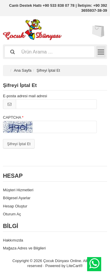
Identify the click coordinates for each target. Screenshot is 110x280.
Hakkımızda (13, 240)
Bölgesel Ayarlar (17, 198)
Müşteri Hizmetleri (18, 190)
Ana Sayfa (22, 70)
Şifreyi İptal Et (19, 144)
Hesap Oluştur (15, 206)
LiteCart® (75, 266)
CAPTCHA (12, 117)
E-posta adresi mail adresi (25, 96)
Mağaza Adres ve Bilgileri (24, 248)
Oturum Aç (12, 214)
